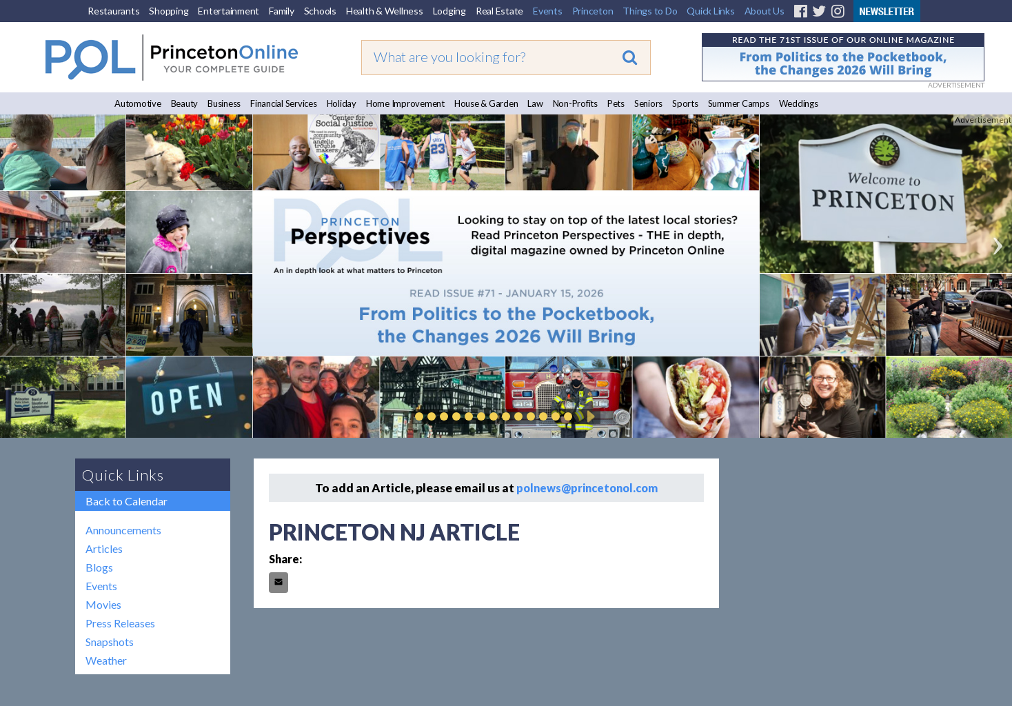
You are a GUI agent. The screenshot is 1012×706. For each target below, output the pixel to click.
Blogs (99, 567)
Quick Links (710, 11)
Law (535, 103)
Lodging (449, 11)
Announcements (123, 529)
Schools (320, 11)
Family (281, 11)
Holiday (341, 103)
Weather (106, 660)
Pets (616, 103)
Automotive (137, 103)
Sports (685, 103)
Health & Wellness (384, 11)
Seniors (648, 103)
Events (548, 11)
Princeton (593, 11)
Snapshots (109, 641)
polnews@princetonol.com (587, 487)
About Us (765, 11)
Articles (104, 548)
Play (589, 416)
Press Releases (120, 622)
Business (224, 103)
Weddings (798, 103)
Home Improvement (405, 103)
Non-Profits (575, 103)
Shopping (168, 11)
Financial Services (283, 103)
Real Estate (499, 11)
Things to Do (650, 11)
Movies (103, 604)
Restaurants (113, 11)
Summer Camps (738, 103)
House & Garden (486, 103)
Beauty (185, 103)
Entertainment (228, 11)
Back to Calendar (126, 500)
